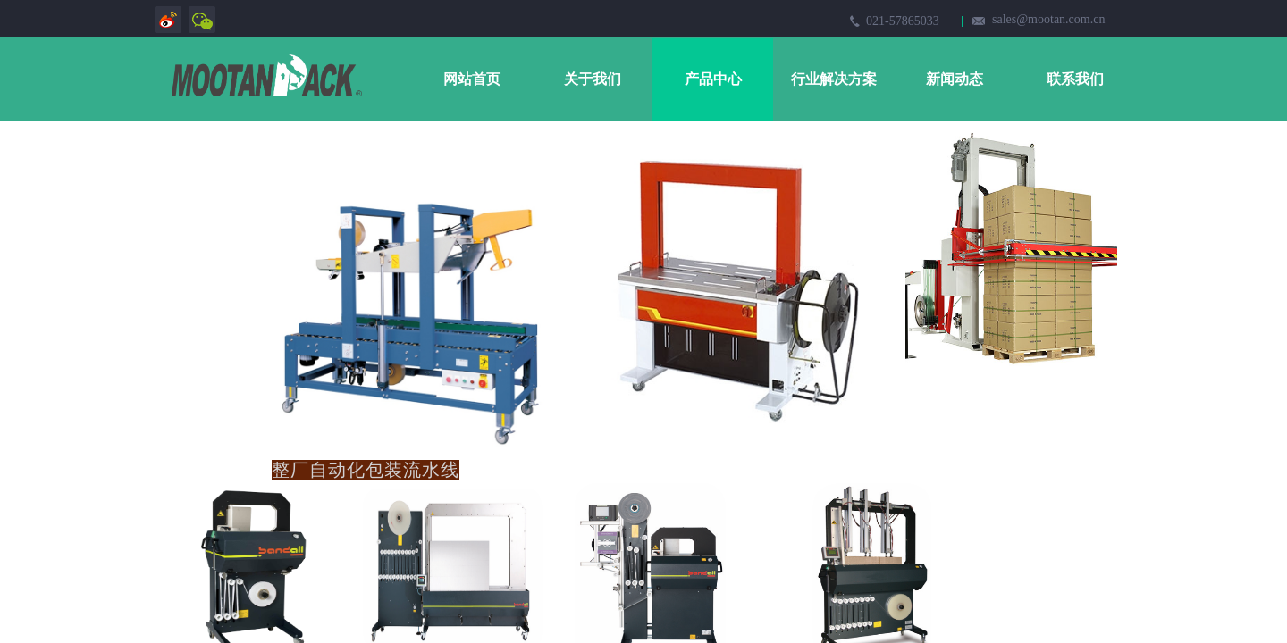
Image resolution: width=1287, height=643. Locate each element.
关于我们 (592, 79)
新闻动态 (954, 79)
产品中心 (713, 79)
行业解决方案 (834, 79)
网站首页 (471, 79)
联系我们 (1075, 79)
